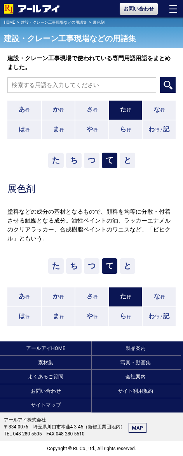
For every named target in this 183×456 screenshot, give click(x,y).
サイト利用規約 (135, 391)
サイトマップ (46, 405)
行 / (159, 129)
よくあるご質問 (45, 376)
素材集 (45, 362)
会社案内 (135, 376)
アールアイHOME (46, 348)
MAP (137, 428)
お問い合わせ (139, 9)
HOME (9, 22)
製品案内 (135, 348)
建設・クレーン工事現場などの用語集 (54, 22)
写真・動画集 (135, 362)
